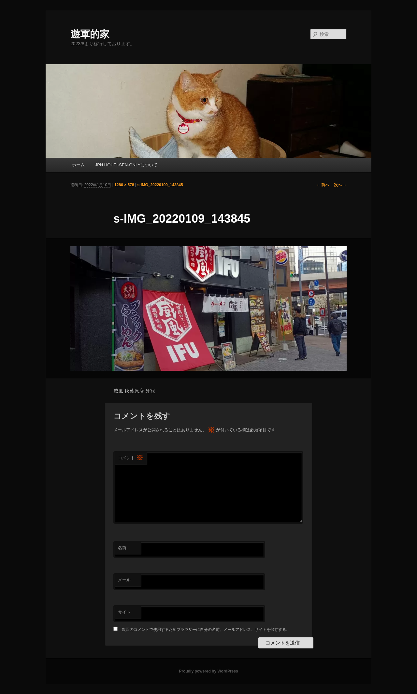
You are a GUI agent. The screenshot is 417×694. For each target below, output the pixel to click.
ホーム (78, 164)
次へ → (340, 185)
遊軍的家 (89, 34)
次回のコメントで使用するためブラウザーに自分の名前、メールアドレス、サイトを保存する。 (206, 629)
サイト (124, 612)
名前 (122, 547)
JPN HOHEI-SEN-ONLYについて (126, 164)
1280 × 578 (124, 185)
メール (124, 579)
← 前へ (322, 185)
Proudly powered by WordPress (208, 671)
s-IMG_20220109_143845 (160, 185)
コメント (130, 458)
